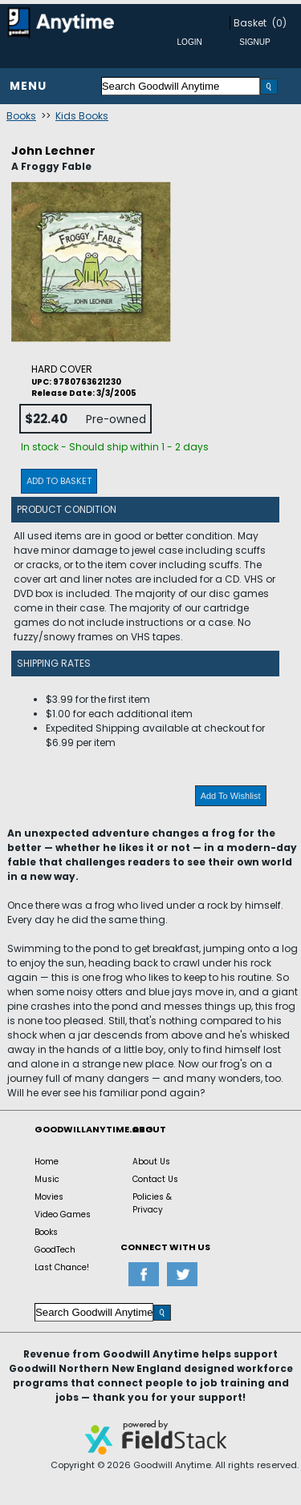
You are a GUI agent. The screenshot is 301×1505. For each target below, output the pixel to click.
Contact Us (155, 1179)
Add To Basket (59, 480)
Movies (49, 1197)
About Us (151, 1162)
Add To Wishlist (231, 796)
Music (47, 1179)
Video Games (63, 1214)
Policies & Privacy (152, 1203)
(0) (279, 23)
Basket (250, 23)
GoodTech (55, 1250)
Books (21, 116)
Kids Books (81, 116)
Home (47, 1162)
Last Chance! (62, 1267)
